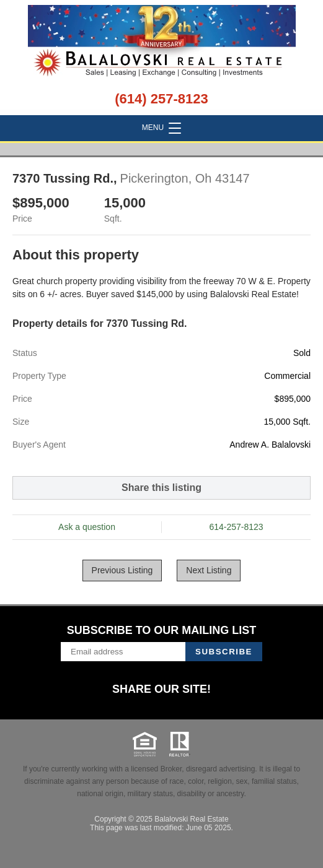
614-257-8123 (236, 527)
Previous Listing (122, 570)
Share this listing (161, 487)
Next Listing (208, 570)
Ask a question (86, 527)
